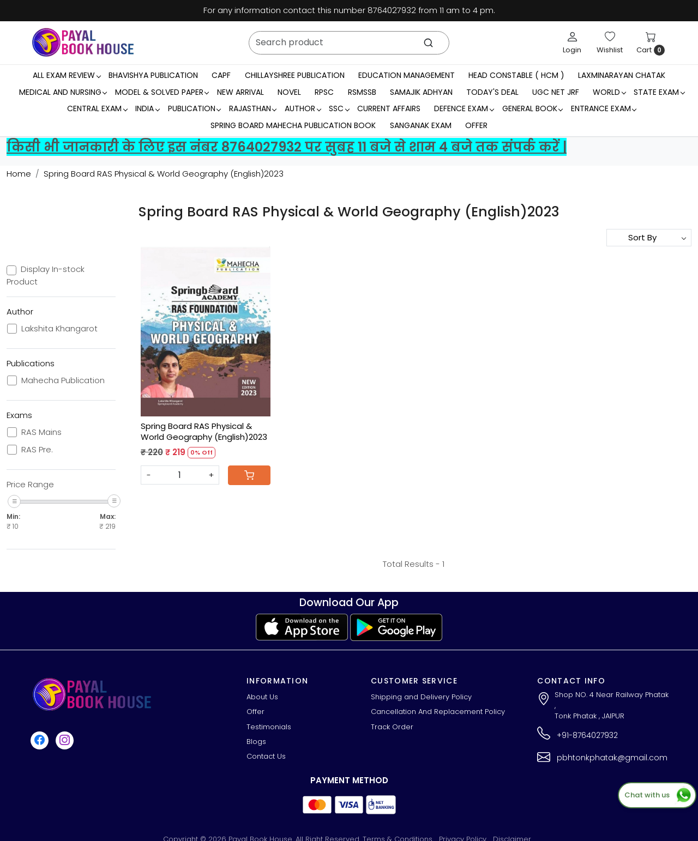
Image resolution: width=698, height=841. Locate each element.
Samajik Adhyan (421, 92)
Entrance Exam (603, 108)
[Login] (572, 42)
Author (303, 108)
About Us (262, 697)
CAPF (221, 75)
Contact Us (266, 756)
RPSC (324, 92)
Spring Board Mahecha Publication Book (293, 125)
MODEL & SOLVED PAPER (162, 92)
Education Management (406, 75)
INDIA (147, 108)
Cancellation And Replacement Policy (438, 711)
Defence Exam (464, 108)
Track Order (392, 727)
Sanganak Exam (421, 125)
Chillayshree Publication (295, 75)
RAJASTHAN (252, 108)
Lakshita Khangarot (59, 329)
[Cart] (249, 475)
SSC (339, 108)
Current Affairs (388, 108)
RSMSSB (362, 92)
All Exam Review (66, 75)
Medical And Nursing (63, 92)
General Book (532, 108)
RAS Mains (41, 432)
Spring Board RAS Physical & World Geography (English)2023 (204, 431)
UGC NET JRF (555, 92)
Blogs (256, 741)
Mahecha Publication (63, 380)
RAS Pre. (37, 450)
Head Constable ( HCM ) (516, 75)
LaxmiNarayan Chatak (621, 75)
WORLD (609, 92)
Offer (476, 125)
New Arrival (240, 92)
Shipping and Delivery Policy (421, 697)
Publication (194, 108)
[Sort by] (648, 237)
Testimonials (268, 727)
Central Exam (97, 108)
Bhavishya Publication (153, 75)
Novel (289, 92)
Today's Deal (492, 92)
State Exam (659, 92)
